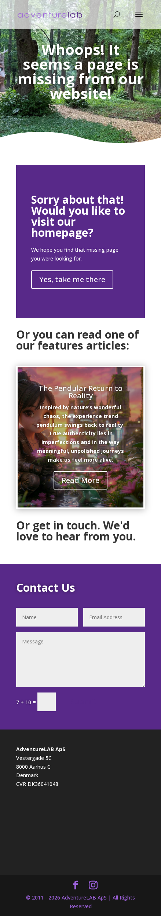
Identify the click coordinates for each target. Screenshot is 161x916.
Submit (83, 701)
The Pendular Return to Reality (80, 391)
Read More (80, 480)
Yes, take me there (72, 279)
